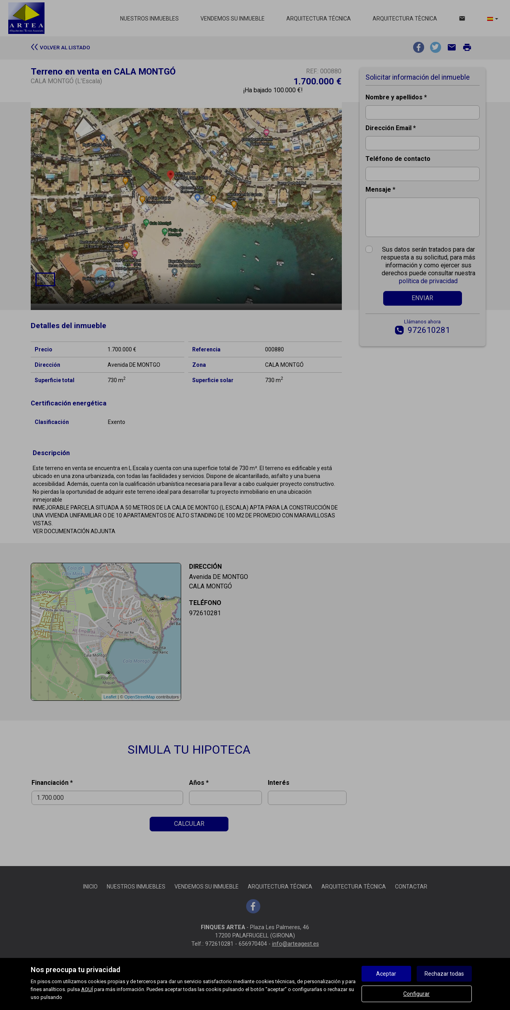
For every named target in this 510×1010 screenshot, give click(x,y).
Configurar (416, 994)
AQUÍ (87, 989)
